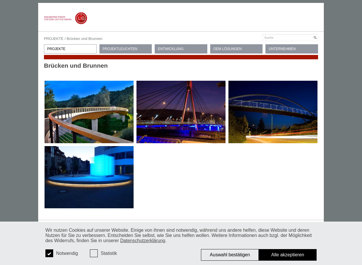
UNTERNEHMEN (282, 49)
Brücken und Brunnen (84, 38)
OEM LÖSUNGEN (227, 49)
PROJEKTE (54, 38)
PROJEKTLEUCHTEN (120, 49)
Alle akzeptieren (287, 254)
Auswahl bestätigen (230, 254)
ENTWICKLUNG (171, 49)
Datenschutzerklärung (142, 240)
